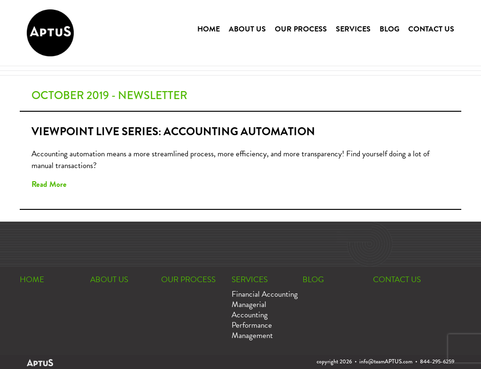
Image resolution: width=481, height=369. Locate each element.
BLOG (389, 29)
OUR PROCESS (301, 29)
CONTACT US (431, 29)
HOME (208, 29)
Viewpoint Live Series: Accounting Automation (173, 131)
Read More (49, 184)
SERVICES (353, 29)
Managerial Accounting (250, 310)
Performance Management (252, 330)
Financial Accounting (265, 294)
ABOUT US (247, 29)
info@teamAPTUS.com (385, 361)
